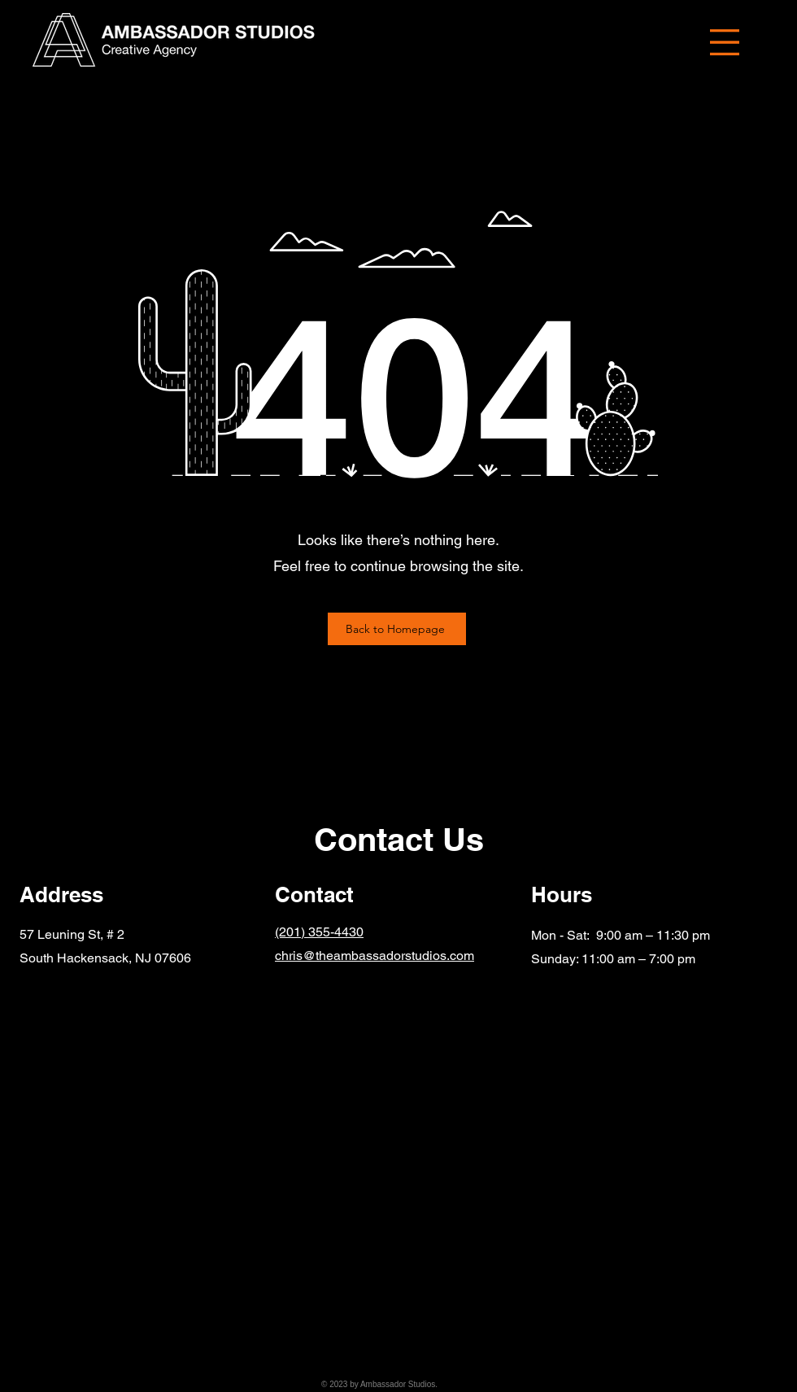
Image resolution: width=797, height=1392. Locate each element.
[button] (724, 42)
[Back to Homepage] (397, 629)
